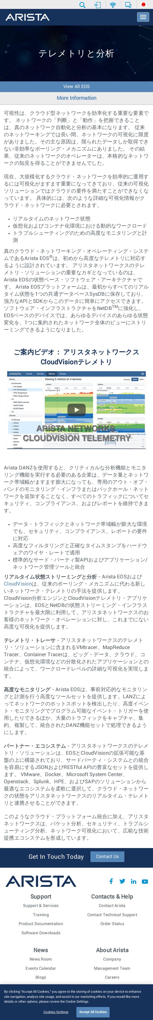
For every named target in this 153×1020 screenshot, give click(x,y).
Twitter (122, 881)
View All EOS (76, 86)
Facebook (111, 881)
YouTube (145, 881)
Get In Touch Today (56, 857)
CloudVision (18, 584)
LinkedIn (134, 881)
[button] (83, 5)
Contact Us (107, 856)
